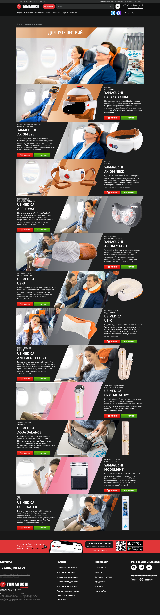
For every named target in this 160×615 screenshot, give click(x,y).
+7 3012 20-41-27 (133, 5)
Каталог (98, 572)
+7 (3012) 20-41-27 (12, 568)
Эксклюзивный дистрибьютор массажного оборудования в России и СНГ (121, 1)
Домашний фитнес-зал (133, 13)
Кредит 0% (100, 582)
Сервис (65, 13)
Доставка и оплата (42, 13)
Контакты (73, 13)
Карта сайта (100, 591)
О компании (28, 13)
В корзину (112, 118)
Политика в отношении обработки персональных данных (15, 576)
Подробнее (129, 118)
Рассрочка (56, 13)
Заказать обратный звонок (135, 8)
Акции (19, 13)
